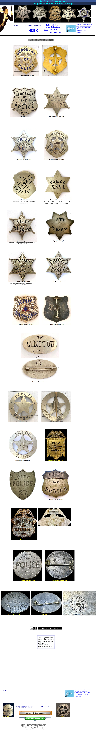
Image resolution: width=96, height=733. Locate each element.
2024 (55, 29)
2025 (51, 29)
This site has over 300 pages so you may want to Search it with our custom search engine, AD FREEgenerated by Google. (84, 27)
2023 (60, 29)
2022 (51, 32)
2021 (55, 32)
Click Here (77, 696)
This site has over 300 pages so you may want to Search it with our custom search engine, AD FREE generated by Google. (82, 692)
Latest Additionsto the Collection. (53, 26)
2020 (60, 32)
